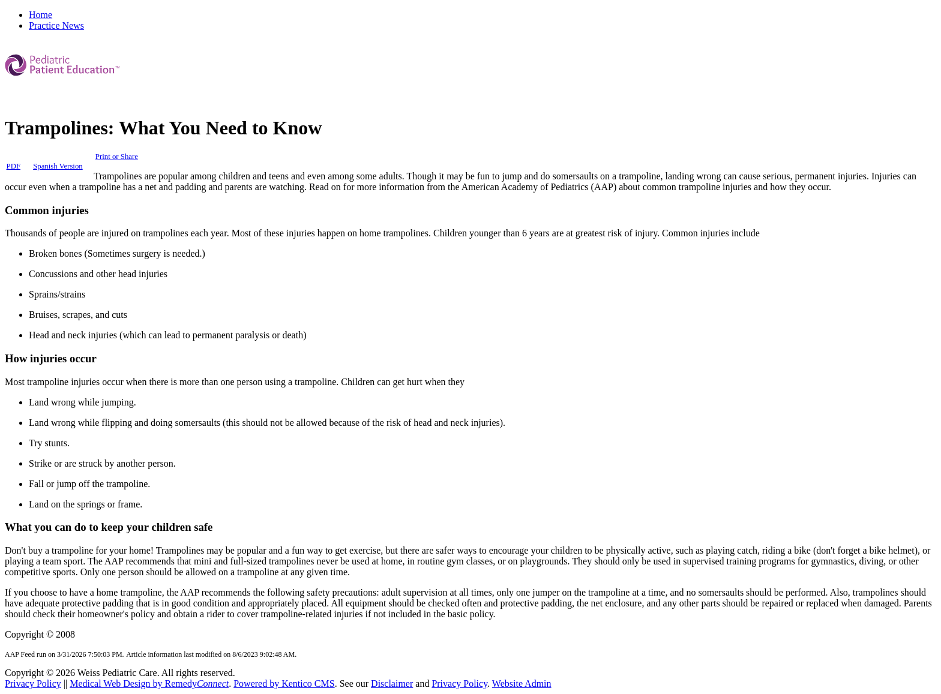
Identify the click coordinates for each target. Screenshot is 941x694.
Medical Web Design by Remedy (149, 683)
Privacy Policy (33, 683)
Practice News (56, 25)
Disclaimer (392, 683)
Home (40, 15)
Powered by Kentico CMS (283, 683)
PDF (13, 166)
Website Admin (522, 683)
